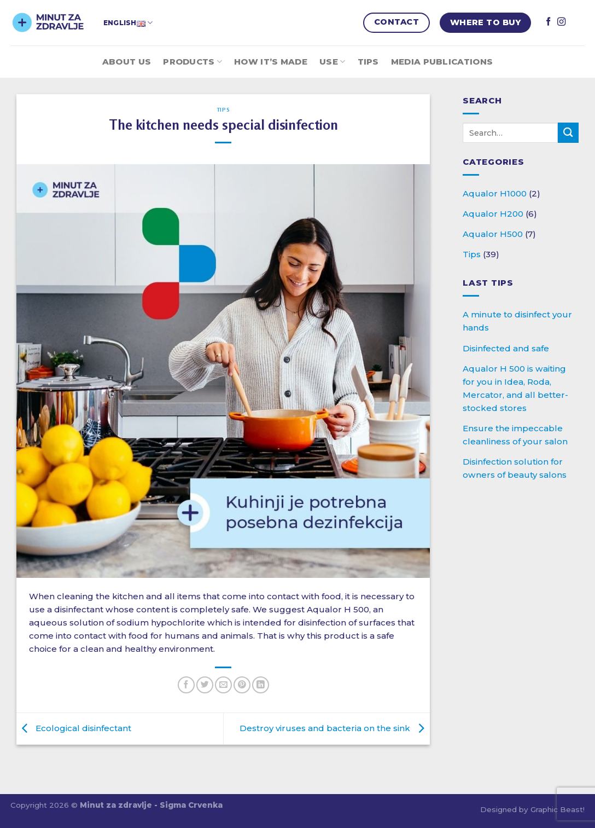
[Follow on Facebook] (548, 22)
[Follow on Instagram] (561, 22)
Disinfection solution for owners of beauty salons (515, 468)
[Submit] (568, 133)
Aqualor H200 (493, 214)
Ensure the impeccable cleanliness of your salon (515, 435)
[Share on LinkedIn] (260, 684)
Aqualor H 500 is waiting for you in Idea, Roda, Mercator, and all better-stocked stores (515, 388)
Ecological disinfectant (73, 728)
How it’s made (270, 61)
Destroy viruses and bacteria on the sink (335, 728)
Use (332, 61)
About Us (126, 61)
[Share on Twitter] (204, 684)
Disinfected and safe (506, 348)
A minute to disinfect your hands (517, 321)
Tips (368, 61)
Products (192, 61)
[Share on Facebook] (186, 684)
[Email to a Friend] (223, 684)
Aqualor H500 (493, 234)
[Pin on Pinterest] (242, 684)
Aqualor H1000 (495, 193)
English (128, 23)
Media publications (442, 61)
